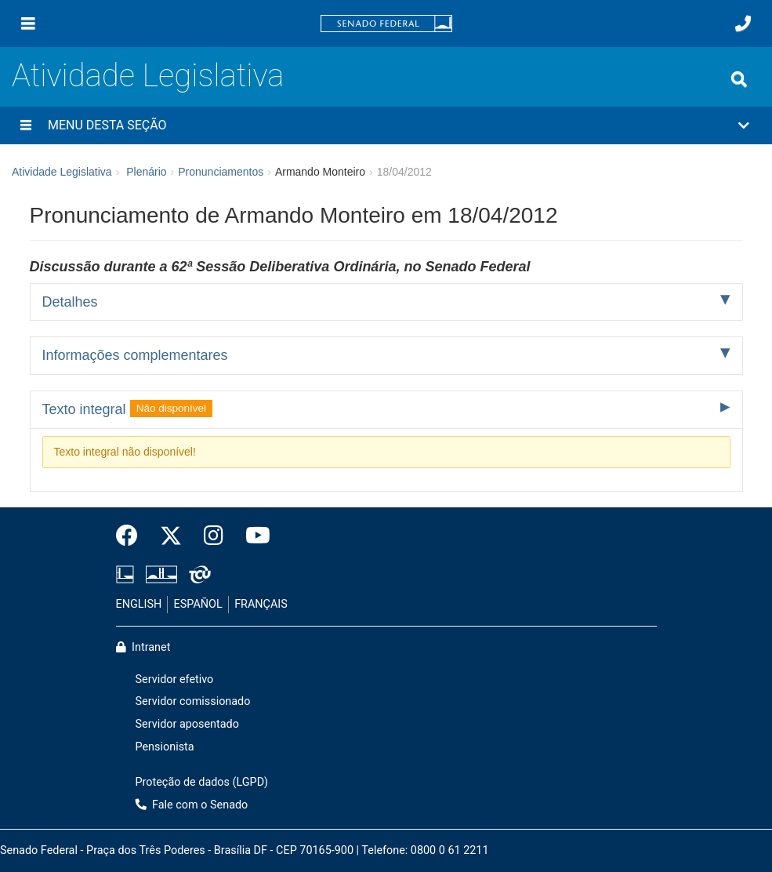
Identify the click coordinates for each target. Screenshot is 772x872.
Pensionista (165, 747)
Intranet (143, 647)
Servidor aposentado (187, 724)
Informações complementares (135, 355)
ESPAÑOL (198, 604)
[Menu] (28, 23)
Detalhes (70, 302)
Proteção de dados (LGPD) (202, 782)
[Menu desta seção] (26, 125)
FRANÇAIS (261, 604)
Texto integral (127, 408)
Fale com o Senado (192, 805)
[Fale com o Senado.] (743, 23)
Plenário (146, 171)
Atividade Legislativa (148, 75)
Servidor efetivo (175, 679)
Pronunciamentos (220, 171)
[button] (386, 125)
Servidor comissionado (193, 701)
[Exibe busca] (739, 79)
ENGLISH (139, 604)
